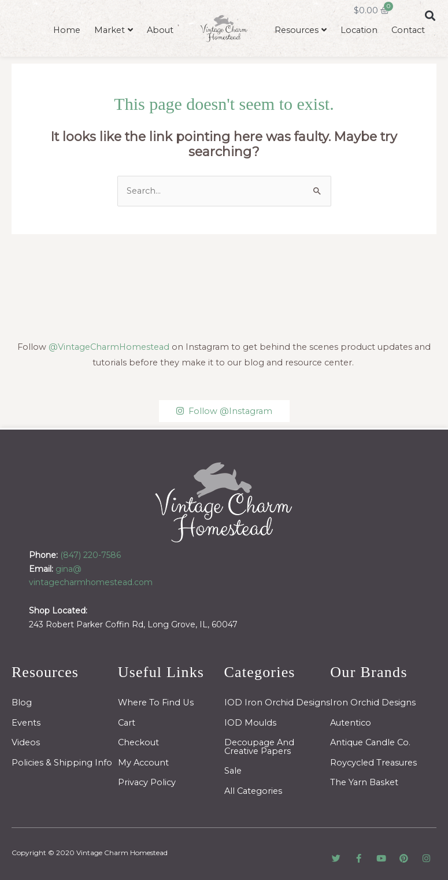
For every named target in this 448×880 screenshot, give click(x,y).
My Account (143, 762)
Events (26, 723)
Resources (297, 30)
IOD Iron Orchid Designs (277, 702)
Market (109, 30)
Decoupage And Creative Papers (259, 746)
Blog (22, 702)
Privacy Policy (147, 782)
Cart (126, 723)
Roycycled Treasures (373, 762)
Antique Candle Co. (370, 742)
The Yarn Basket (364, 782)
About (160, 30)
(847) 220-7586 (90, 555)
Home (66, 30)
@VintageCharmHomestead (109, 347)
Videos (26, 742)
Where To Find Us (156, 702)
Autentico (350, 723)
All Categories (253, 791)
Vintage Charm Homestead (122, 852)
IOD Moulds (250, 723)
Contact (408, 30)
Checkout (138, 742)
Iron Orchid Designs (373, 702)
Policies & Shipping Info (62, 762)
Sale (233, 771)
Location (358, 30)
